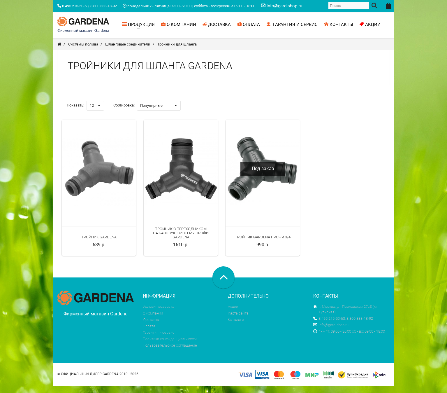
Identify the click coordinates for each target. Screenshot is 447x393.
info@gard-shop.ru (331, 332)
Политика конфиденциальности (170, 346)
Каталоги (236, 327)
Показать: (75, 112)
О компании (153, 320)
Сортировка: (124, 112)
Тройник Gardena (99, 244)
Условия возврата (158, 314)
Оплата (149, 333)
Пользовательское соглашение (170, 353)
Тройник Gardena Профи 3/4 (263, 244)
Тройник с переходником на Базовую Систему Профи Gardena (181, 240)
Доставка (151, 327)
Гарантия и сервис (159, 340)
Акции (233, 314)
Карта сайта (238, 320)
